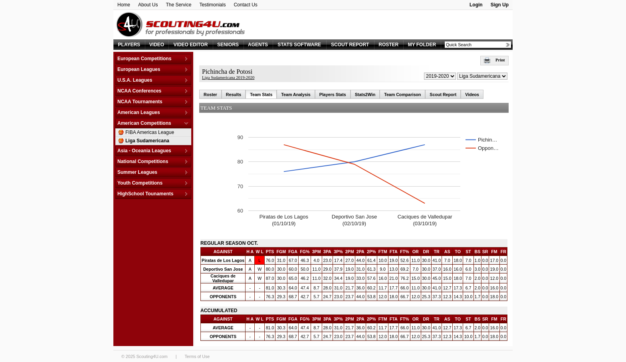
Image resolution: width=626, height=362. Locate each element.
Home (123, 5)
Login (476, 5)
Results (234, 94)
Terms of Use (197, 356)
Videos (472, 94)
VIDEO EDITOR (191, 44)
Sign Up (500, 5)
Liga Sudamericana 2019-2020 (228, 77)
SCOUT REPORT (350, 44)
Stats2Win (365, 94)
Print (494, 60)
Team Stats (261, 94)
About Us (148, 5)
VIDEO (156, 44)
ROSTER (388, 44)
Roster (210, 94)
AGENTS (258, 44)
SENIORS (228, 44)
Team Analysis (295, 94)
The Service (178, 5)
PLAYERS (129, 44)
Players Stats (332, 94)
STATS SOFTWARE (299, 44)
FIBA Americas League (149, 132)
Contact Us (245, 5)
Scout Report (443, 94)
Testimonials (212, 5)
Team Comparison (402, 94)
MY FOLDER (422, 44)
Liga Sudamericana (147, 141)
